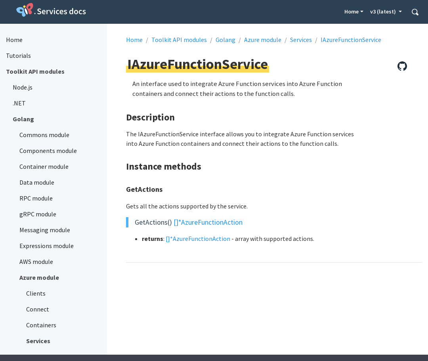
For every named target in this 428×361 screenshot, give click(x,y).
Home (351, 11)
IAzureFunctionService (351, 40)
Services (301, 40)
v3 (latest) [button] (383, 11)
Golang (225, 40)
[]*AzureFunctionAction (208, 222)
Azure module (262, 40)
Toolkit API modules (179, 40)
